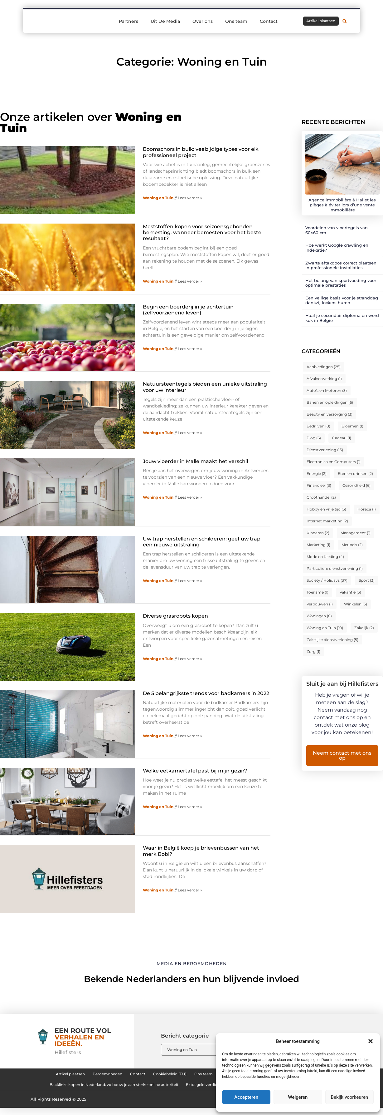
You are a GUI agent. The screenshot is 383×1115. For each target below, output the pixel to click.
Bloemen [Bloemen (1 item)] (352, 426)
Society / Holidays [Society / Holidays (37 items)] (327, 580)
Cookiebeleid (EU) (162, 1075)
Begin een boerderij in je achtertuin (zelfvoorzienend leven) (188, 310)
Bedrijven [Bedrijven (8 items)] (318, 426)
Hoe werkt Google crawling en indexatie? (336, 248)
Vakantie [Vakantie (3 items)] (350, 592)
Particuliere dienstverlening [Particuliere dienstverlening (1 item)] (335, 568)
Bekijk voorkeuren (349, 1097)
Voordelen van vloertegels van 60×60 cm (336, 230)
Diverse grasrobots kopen (175, 616)
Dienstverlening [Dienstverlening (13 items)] (325, 449)
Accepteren (246, 1097)
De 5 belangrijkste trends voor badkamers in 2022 (206, 693)
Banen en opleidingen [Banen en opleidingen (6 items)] (330, 402)
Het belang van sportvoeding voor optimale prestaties (340, 283)
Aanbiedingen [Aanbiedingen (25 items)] (324, 366)
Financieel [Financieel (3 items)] (319, 485)
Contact (269, 21)
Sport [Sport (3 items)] (367, 580)
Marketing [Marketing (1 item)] (318, 544)
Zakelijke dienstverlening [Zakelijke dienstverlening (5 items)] (332, 639)
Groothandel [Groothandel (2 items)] (321, 497)
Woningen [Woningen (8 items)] (319, 616)
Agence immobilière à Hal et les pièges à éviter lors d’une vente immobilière (342, 204)
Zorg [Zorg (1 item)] (313, 651)
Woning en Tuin (158, 197)
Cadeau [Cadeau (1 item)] (341, 438)
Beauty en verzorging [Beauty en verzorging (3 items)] (329, 414)
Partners (128, 21)
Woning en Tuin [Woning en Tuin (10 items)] (325, 627)
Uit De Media (165, 21)
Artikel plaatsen (32, 1075)
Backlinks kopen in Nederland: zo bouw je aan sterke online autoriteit (95, 1090)
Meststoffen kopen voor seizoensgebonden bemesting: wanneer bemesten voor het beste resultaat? (202, 232)
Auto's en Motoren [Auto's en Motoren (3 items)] (327, 390)
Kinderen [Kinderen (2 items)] (318, 532)
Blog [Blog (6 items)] (314, 438)
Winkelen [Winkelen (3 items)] (355, 604)
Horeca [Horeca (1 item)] (366, 509)
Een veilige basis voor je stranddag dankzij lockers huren (341, 300)
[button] (370, 1041)
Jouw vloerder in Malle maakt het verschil (195, 461)
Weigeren (298, 1097)
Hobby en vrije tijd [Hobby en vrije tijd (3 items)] (326, 509)
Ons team (236, 21)
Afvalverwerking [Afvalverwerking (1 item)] (324, 378)
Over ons (202, 21)
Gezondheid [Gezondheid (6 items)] (356, 485)
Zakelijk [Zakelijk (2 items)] (364, 627)
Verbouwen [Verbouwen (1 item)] (320, 604)
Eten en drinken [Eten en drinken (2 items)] (355, 473)
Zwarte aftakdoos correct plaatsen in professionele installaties (340, 265)
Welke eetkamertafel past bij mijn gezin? (195, 771)
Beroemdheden (81, 1075)
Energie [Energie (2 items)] (317, 473)
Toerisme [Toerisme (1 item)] (317, 592)
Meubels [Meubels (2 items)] (352, 544)
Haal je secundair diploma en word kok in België (342, 318)
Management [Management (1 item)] (356, 532)
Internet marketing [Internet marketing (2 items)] (327, 521)
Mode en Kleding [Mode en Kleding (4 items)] (325, 556)
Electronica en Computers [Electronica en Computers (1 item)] (334, 461)
